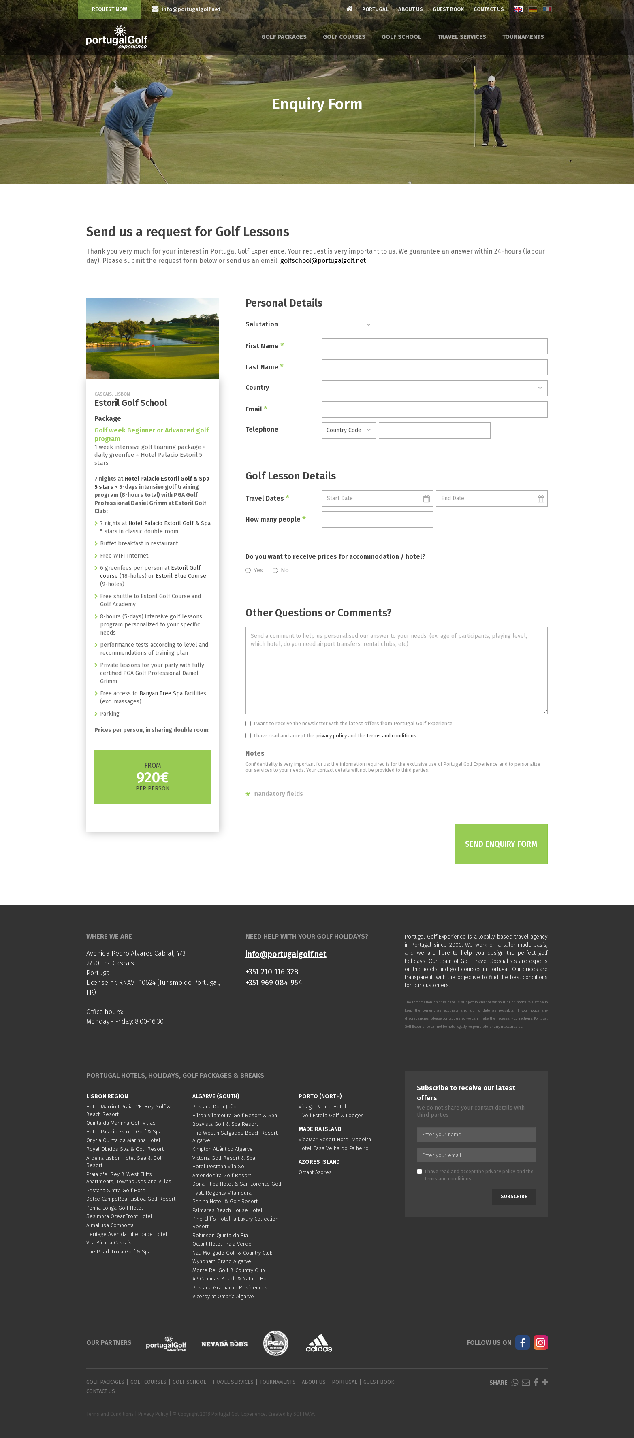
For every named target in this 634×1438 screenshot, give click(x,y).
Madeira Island (320, 1129)
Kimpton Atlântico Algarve (222, 1149)
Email (256, 409)
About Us (410, 9)
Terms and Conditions (110, 1414)
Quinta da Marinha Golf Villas (121, 1123)
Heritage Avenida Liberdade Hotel (126, 1234)
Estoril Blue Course (181, 576)
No (281, 570)
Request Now (109, 9)
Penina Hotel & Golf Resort (225, 1201)
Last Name (264, 367)
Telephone (261, 429)
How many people (275, 519)
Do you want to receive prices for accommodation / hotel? (335, 556)
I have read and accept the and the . (331, 736)
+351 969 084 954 (274, 982)
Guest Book (448, 9)
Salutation (261, 324)
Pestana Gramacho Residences (229, 1288)
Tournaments (523, 36)
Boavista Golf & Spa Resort (225, 1124)
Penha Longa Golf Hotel (114, 1208)
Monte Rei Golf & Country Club (228, 1270)
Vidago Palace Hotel (322, 1107)
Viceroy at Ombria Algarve (223, 1296)
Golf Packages (284, 36)
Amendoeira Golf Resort (221, 1175)
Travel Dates (267, 498)
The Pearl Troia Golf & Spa (118, 1251)
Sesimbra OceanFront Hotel (119, 1216)
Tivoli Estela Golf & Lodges (331, 1115)
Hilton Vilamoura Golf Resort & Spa (234, 1115)
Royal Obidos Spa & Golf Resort (125, 1149)
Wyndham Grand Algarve (221, 1261)
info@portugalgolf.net (286, 954)
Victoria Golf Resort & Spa (223, 1158)
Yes (254, 570)
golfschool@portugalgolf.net (323, 260)
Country (257, 387)
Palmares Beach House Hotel (227, 1210)
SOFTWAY (303, 1414)
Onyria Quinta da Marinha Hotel (123, 1140)
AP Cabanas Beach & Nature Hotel (232, 1279)
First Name (264, 346)
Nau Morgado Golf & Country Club (232, 1253)
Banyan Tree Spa (161, 693)
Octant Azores (315, 1172)
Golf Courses (344, 36)
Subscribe (514, 1196)
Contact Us (489, 9)
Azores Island (319, 1162)
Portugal (375, 9)
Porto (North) (320, 1096)
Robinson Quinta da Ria (220, 1235)
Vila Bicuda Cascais (109, 1243)
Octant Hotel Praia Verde (222, 1244)
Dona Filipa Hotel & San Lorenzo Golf (237, 1184)
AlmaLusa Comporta (110, 1225)
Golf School (401, 36)
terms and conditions (391, 736)
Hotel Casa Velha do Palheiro (334, 1148)
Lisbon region (107, 1096)
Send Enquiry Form (501, 844)
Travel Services (462, 36)
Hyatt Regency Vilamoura (222, 1193)
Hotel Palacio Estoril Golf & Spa (169, 523)
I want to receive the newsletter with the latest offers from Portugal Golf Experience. (349, 723)
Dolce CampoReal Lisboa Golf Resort (130, 1199)
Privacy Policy (153, 1414)
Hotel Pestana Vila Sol (219, 1166)
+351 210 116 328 (272, 971)
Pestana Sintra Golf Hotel (116, 1190)
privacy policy (331, 736)
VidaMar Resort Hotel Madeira (335, 1139)
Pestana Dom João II (216, 1107)
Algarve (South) (215, 1096)
